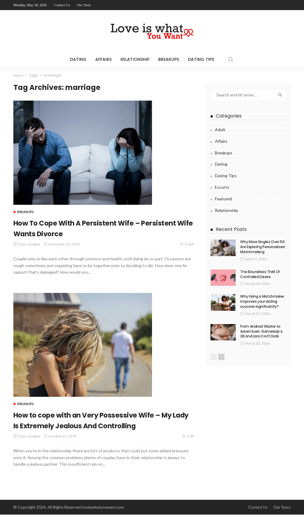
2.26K (187, 244)
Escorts (222, 187)
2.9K (188, 447)
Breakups (168, 59)
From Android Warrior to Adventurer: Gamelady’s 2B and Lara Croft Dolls (261, 331)
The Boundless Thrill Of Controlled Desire (260, 274)
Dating (78, 59)
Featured (223, 198)
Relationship (135, 59)
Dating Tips (201, 59)
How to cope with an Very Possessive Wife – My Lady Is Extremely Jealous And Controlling (96, 424)
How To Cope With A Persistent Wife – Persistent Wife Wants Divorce (97, 227)
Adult (220, 129)
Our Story (84, 5)
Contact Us (62, 5)
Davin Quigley (29, 244)
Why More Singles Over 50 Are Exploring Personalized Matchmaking (262, 246)
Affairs (103, 59)
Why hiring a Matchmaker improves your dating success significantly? (262, 301)
